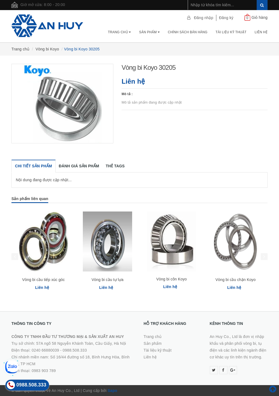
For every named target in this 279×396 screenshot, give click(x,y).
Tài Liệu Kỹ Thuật (231, 32)
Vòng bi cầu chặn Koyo (236, 279)
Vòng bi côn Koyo (171, 279)
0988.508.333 (75, 350)
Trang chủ (119, 32)
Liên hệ (261, 32)
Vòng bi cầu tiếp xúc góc (43, 279)
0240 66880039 (45, 350)
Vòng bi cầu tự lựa (107, 279)
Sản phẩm (149, 32)
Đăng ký (226, 18)
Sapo (112, 390)
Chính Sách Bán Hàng (187, 32)
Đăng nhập (203, 18)
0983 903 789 (44, 370)
